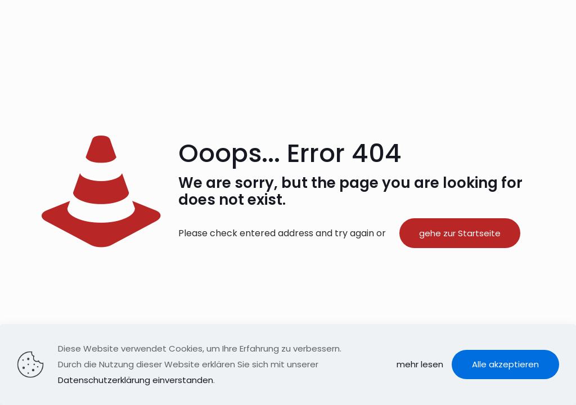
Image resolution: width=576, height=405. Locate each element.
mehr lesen (420, 364)
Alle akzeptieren (505, 364)
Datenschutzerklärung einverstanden (135, 380)
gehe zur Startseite (460, 233)
